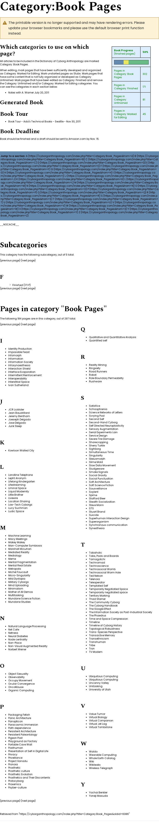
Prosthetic (14, 767)
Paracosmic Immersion (23, 724)
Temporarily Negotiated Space (108, 589)
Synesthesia (97, 528)
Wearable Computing (103, 755)
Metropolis (14, 568)
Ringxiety (94, 368)
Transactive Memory (102, 635)
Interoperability (17, 378)
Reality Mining (98, 365)
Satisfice (94, 406)
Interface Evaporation (21, 372)
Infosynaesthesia (19, 365)
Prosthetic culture (19, 771)
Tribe (92, 645)
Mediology (15, 555)
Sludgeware (96, 468)
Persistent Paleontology (22, 734)
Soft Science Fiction (101, 485)
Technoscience (98, 566)
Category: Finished (126, 88)
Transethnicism (99, 638)
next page (28, 260)
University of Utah (100, 689)
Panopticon (15, 721)
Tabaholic (95, 552)
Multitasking (16, 595)
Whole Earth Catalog (102, 758)
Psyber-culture (17, 787)
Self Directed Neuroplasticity (106, 425)
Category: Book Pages (124, 75)
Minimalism (15, 588)
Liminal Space (17, 488)
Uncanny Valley (99, 683)
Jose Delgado (17, 423)
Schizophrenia (98, 409)
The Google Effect (100, 609)
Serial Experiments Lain (103, 432)
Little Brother (15, 494)
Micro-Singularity (19, 575)
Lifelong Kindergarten (21, 481)
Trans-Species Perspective (105, 632)
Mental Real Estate (19, 565)
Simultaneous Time (101, 452)
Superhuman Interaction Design (109, 518)
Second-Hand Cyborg (103, 422)
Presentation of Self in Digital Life (28, 751)
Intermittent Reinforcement (25, 375)
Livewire (13, 498)
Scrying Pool (97, 415)
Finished (17, 285)
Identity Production (20, 348)
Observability (16, 677)
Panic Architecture (19, 718)
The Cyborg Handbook (103, 605)
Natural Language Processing (27, 626)
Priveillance (15, 757)
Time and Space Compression (108, 619)
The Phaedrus (97, 615)
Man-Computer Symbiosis (25, 545)
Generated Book (21, 102)
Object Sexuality (18, 674)
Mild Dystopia (16, 578)
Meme (12, 559)
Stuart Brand (97, 511)
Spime (93, 495)
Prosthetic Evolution (20, 774)
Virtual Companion (101, 720)
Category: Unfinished (121, 101)
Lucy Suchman (18, 508)
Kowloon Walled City (21, 450)
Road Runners (98, 371)
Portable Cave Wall (20, 744)
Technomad (97, 562)
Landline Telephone (20, 475)
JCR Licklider (16, 409)
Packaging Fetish (19, 714)
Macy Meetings (17, 539)
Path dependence (19, 728)
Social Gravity (98, 475)
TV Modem (95, 652)
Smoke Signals (98, 472)
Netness (13, 633)
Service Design (98, 435)
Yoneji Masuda (98, 796)
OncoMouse (15, 687)
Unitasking (95, 686)
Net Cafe (13, 629)
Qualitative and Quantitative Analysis (112, 337)
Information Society (20, 362)
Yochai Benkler (98, 792)
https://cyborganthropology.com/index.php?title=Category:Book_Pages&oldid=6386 (74, 814)
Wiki (91, 761)
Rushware (95, 381)
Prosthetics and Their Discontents (29, 777)
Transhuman (97, 642)
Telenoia (94, 579)
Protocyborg (16, 781)
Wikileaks (95, 765)
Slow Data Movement (102, 465)
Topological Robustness (104, 628)
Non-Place (15, 643)
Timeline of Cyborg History (105, 625)
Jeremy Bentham (19, 416)
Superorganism (99, 521)
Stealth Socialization (102, 501)
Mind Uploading (18, 585)
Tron (92, 648)
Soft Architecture (99, 482)
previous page (10, 324)
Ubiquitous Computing (103, 676)
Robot (92, 375)
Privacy (12, 754)
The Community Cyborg (104, 602)
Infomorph (15, 355)
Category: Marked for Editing (125, 115)
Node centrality (17, 639)
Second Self (96, 419)
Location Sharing (19, 501)
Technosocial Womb (102, 569)
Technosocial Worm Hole (105, 572)
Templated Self (98, 585)
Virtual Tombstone (100, 727)
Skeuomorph (97, 458)
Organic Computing (21, 690)
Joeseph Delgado (19, 419)
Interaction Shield (19, 368)
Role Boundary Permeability (106, 378)
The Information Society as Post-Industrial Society (120, 612)
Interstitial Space (18, 382)
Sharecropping (98, 442)
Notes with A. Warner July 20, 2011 (28, 92)
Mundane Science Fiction (24, 598)
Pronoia (13, 764)
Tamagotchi (97, 559)
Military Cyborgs (18, 582)
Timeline (94, 622)
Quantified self (98, 340)
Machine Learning (19, 535)
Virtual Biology (98, 717)
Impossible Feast (19, 352)
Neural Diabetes (18, 636)
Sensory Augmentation (103, 429)
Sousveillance (98, 488)
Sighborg (95, 449)
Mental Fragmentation (22, 562)
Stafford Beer (97, 498)
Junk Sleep (15, 426)
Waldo (93, 751)
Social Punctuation (101, 478)
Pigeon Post (15, 738)
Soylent (93, 492)
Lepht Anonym (17, 478)
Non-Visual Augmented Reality (27, 646)
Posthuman (15, 748)
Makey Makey (16, 542)
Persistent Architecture (22, 731)
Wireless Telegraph (101, 768)
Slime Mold (96, 462)
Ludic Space (16, 511)
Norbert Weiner (17, 649)
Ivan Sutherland (18, 385)
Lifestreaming (16, 485)
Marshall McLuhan (19, 549)
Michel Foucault (18, 572)
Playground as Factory (22, 741)
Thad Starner (97, 599)
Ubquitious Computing (103, 679)
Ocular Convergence (21, 683)
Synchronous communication (108, 525)
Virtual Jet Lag (98, 724)
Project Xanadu (18, 761)
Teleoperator (97, 582)
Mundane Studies (19, 602)
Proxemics (14, 784)
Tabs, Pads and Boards (104, 556)
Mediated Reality (18, 552)
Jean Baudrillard (19, 413)
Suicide (94, 515)
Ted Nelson (96, 576)
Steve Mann (96, 505)
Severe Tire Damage (101, 439)
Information (15, 358)
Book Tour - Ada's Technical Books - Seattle (36, 121)
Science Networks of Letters (106, 412)
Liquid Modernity (18, 491)
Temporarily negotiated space (108, 592)
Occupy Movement (20, 680)
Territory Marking (99, 595)
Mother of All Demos (20, 592)
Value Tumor (97, 714)
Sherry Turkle (97, 445)
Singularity (96, 455)
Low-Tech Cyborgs (20, 504)
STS (91, 508)
